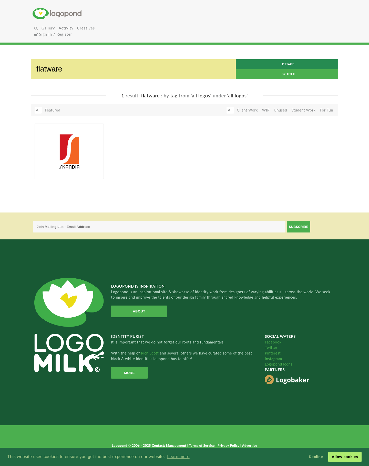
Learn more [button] (178, 456)
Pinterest (273, 353)
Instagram (273, 359)
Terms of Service (202, 446)
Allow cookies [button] (345, 457)
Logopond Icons (278, 364)
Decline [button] (316, 457)
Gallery (48, 28)
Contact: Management (169, 446)
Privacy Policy (229, 446)
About (139, 311)
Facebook (273, 342)
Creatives (86, 28)
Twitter (271, 347)
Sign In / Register (53, 34)
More (129, 373)
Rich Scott (150, 353)
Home (83, 13)
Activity (66, 28)
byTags (288, 64)
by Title (288, 74)
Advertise (249, 446)
